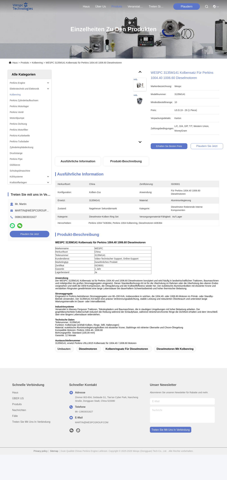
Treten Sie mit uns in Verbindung (31, 427)
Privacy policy (41, 456)
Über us (100, 6)
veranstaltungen (135, 6)
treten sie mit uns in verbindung (156, 6)
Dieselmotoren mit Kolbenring (175, 354)
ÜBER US (18, 404)
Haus (86, 6)
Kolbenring (37, 62)
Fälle (15, 421)
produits (116, 6)
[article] (123, 255)
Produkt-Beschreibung (126, 161)
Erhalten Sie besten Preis (171, 146)
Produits (25, 62)
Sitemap (54, 456)
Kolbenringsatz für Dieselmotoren (127, 354)
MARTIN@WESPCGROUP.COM (34, 210)
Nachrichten (19, 415)
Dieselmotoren (88, 354)
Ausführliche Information (78, 161)
